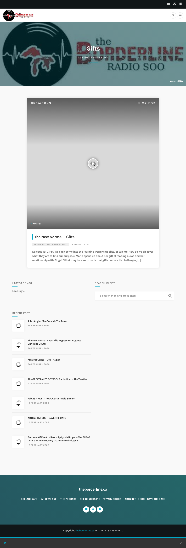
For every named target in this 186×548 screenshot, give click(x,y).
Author (37, 224)
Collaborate (29, 499)
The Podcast (68, 499)
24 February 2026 (39, 348)
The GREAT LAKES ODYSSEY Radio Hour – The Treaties (57, 379)
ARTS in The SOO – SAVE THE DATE (47, 417)
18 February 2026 (38, 445)
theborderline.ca (84, 530)
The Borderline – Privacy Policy (100, 499)
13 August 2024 (80, 244)
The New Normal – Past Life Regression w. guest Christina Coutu (54, 342)
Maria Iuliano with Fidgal (50, 244)
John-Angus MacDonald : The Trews (47, 321)
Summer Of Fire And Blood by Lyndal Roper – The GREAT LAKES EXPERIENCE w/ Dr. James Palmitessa (59, 439)
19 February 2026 (38, 403)
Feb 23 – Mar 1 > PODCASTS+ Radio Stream (51, 398)
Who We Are (49, 499)
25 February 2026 (39, 325)
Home (173, 81)
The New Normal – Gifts (54, 237)
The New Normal (41, 103)
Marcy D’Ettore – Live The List (44, 359)
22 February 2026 (39, 383)
